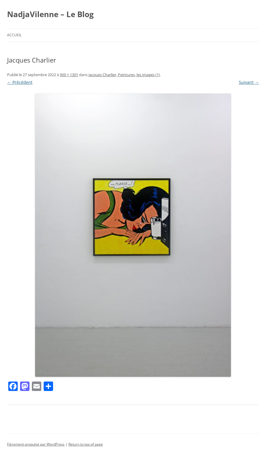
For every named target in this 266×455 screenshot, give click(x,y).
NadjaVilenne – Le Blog (50, 14)
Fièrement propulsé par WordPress (36, 444)
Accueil (14, 34)
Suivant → (249, 82)
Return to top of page (85, 444)
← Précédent (19, 82)
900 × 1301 (69, 74)
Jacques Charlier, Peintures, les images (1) (124, 74)
